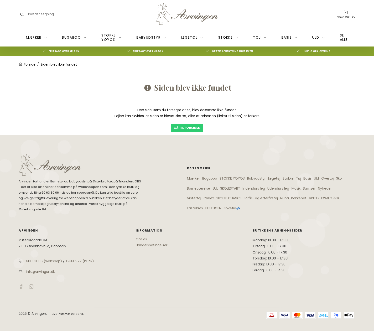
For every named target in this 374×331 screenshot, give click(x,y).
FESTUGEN (213, 208)
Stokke (228, 37)
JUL (215, 188)
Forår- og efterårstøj (261, 198)
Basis (289, 37)
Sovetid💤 (232, 208)
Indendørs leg (254, 188)
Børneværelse (198, 188)
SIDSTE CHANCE (228, 198)
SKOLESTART (230, 188)
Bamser (309, 188)
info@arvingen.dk (40, 271)
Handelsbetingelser (151, 245)
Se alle (344, 37)
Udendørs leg (278, 188)
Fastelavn (195, 208)
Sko (339, 178)
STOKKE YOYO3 (111, 37)
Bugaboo (74, 37)
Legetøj (192, 37)
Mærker (36, 37)
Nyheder (325, 188)
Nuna (284, 198)
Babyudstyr (151, 37)
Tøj (259, 37)
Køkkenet (298, 198)
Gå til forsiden (187, 128)
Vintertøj (194, 198)
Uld (318, 37)
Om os (141, 239)
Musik (296, 188)
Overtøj (327, 178)
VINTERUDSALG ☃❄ (324, 198)
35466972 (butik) (79, 261)
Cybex (208, 198)
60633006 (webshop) (44, 261)
